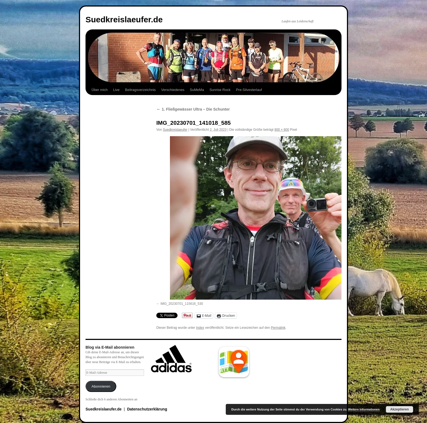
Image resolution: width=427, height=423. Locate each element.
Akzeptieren (399, 409)
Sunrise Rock (219, 90)
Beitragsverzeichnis (140, 90)
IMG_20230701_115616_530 (181, 304)
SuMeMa (197, 90)
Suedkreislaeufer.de (124, 19)
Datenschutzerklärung (147, 409)
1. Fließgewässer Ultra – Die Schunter (193, 109)
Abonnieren (100, 386)
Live (116, 90)
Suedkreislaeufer (175, 130)
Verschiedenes (172, 90)
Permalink (278, 328)
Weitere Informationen (364, 409)
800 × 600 (281, 130)
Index (200, 328)
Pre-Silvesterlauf (249, 90)
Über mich (99, 90)
